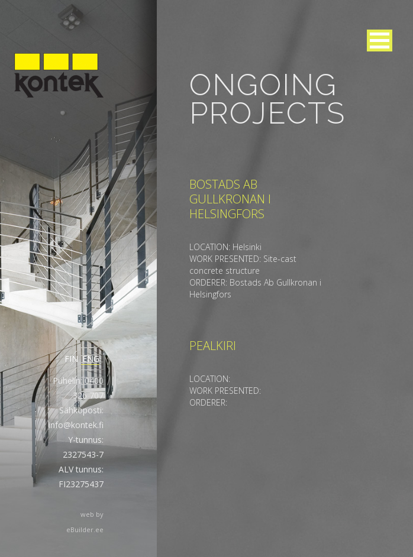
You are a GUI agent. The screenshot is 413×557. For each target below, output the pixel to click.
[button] (379, 40)
